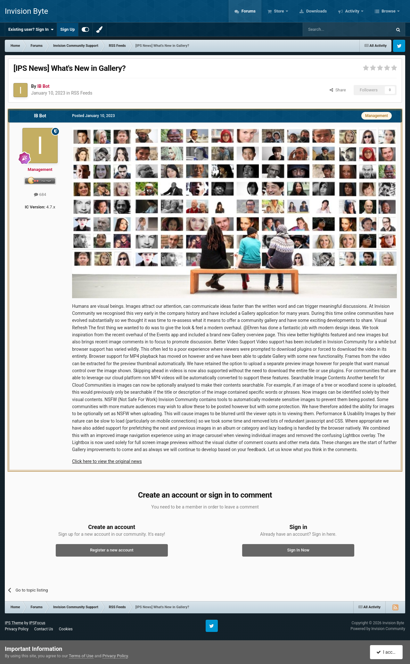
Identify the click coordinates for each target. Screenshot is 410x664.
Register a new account (112, 550)
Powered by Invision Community (377, 628)
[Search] (332, 29)
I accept (387, 652)
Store (279, 11)
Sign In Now (298, 550)
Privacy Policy (17, 629)
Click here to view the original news (107, 461)
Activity (352, 11)
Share (338, 90)
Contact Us (43, 629)
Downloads (316, 11)
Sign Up (67, 29)
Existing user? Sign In (30, 29)
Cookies (66, 629)
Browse (389, 11)
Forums (248, 11)
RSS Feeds (81, 93)
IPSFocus (37, 623)
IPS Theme (14, 623)
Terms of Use (81, 655)
